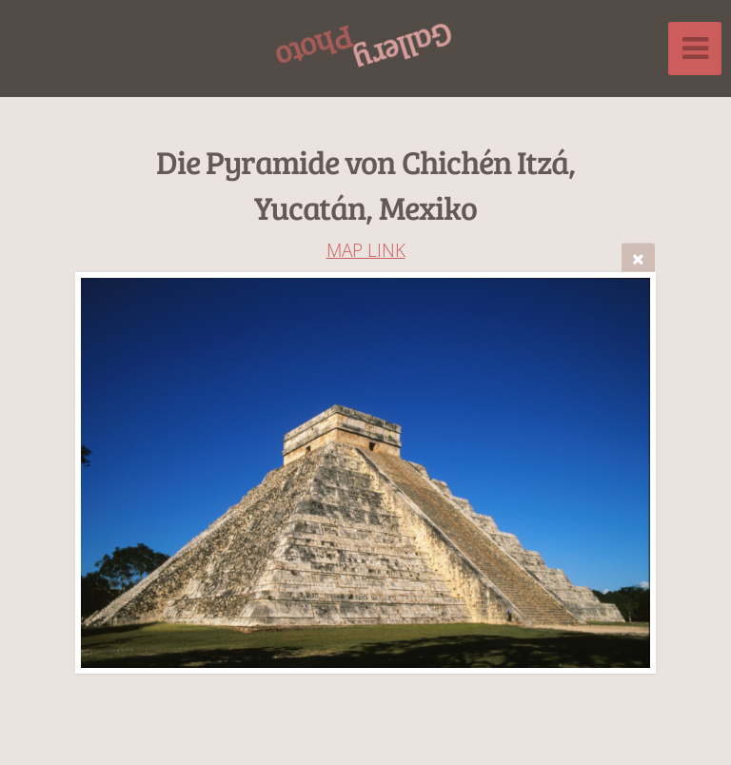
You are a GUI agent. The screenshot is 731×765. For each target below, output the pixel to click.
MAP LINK (365, 250)
